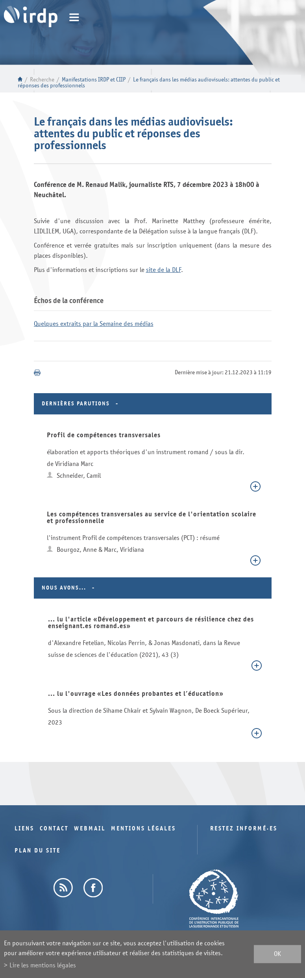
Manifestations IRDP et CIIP (94, 80)
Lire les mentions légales (42, 965)
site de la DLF (163, 269)
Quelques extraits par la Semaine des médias (93, 323)
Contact (54, 829)
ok (277, 954)
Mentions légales (143, 829)
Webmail (89, 829)
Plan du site (38, 851)
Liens (24, 829)
